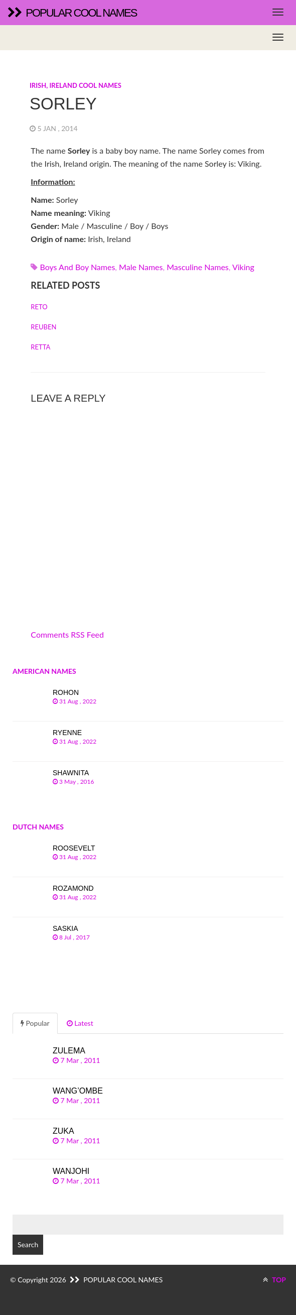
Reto (39, 307)
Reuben (43, 327)
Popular (35, 1023)
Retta (40, 347)
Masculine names (198, 267)
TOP (274, 1279)
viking (243, 267)
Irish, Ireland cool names (75, 85)
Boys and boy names (77, 267)
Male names (141, 267)
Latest (80, 1023)
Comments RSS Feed (67, 634)
